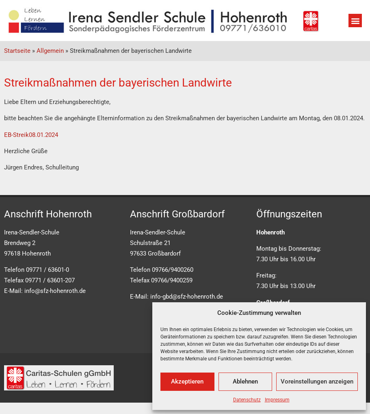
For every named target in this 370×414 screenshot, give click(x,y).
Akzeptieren (187, 381)
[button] (355, 20)
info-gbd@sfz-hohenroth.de (186, 296)
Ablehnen (245, 381)
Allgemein (50, 50)
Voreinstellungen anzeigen (317, 381)
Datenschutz (247, 400)
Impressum (277, 400)
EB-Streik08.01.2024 (31, 135)
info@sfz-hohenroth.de (55, 291)
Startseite (17, 50)
